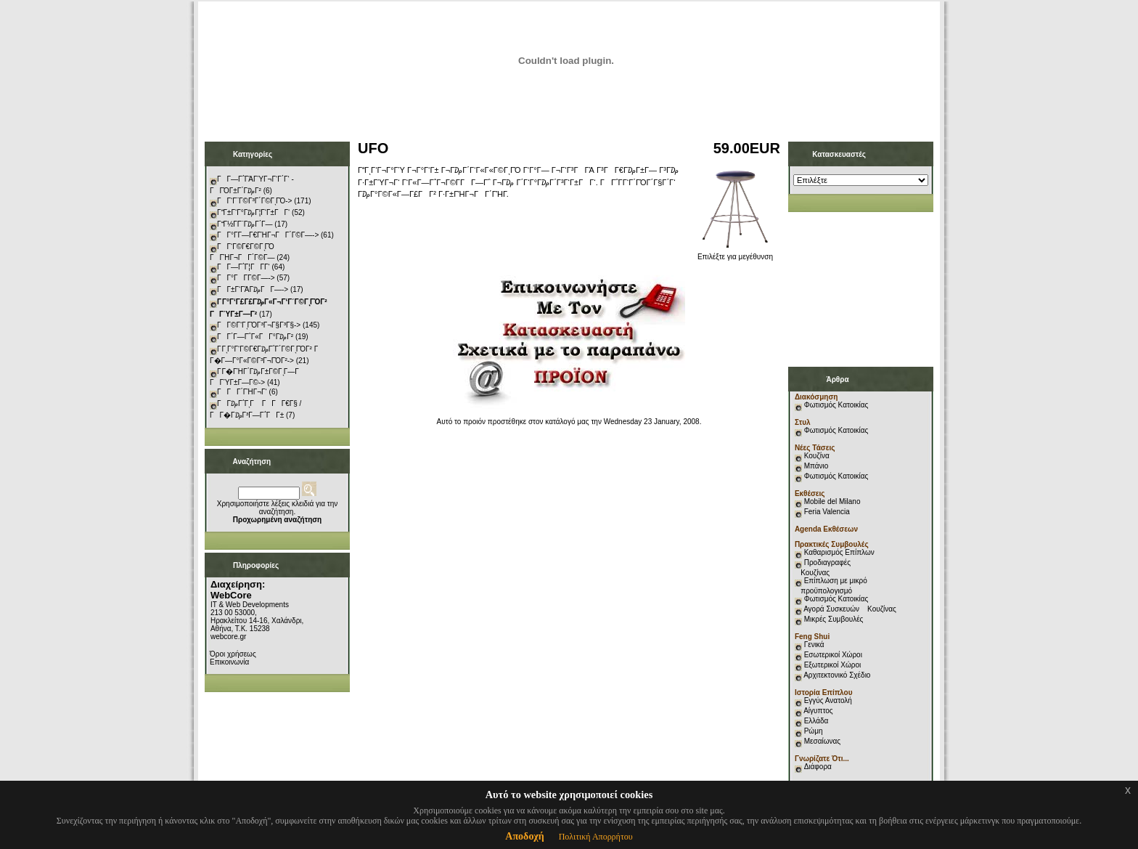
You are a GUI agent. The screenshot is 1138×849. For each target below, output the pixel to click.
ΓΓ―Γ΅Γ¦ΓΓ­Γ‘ (243, 267)
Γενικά (814, 645)
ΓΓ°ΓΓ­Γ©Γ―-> (246, 278)
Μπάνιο (816, 466)
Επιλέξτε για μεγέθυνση (735, 253)
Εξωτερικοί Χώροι (832, 665)
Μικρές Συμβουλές (834, 619)
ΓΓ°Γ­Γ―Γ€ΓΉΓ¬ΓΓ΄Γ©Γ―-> (268, 235)
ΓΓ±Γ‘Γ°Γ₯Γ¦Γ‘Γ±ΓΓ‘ (253, 212)
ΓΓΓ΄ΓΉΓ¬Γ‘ (242, 392)
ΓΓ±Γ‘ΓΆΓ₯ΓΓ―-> (252, 289)
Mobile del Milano (832, 501)
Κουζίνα (817, 456)
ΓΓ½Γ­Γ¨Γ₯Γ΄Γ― (245, 224)
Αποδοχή (524, 836)
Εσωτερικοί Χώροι (833, 655)
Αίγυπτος (817, 711)
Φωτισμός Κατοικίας (836, 405)
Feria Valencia (827, 512)
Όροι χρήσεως (233, 654)
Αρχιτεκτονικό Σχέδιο (836, 675)
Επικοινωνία (229, 662)
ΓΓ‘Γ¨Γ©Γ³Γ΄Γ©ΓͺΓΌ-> (254, 201)
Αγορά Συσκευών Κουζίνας (849, 609)
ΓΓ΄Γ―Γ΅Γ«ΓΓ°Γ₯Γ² (255, 337)
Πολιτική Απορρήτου (596, 837)
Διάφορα (818, 767)
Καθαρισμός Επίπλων (838, 552)
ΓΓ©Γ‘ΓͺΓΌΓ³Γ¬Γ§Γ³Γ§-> (258, 325)
